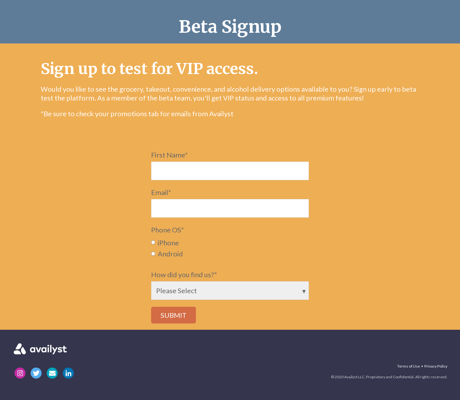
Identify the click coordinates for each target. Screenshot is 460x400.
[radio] (230, 242)
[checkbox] (230, 248)
